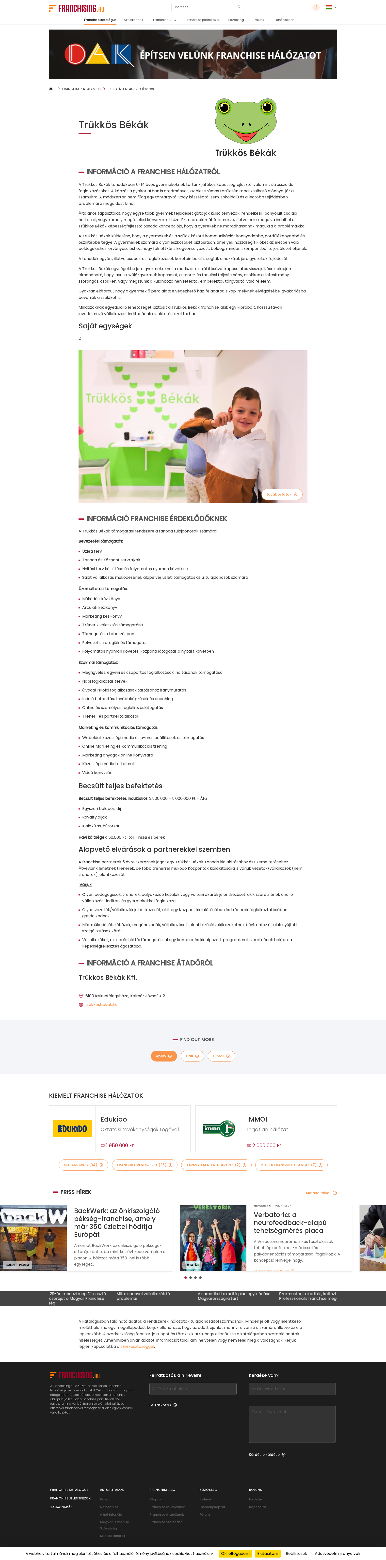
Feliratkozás (163, 1405)
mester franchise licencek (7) (291, 1164)
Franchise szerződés (166, 1522)
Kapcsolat (257, 1507)
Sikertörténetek (112, 1535)
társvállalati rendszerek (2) (216, 1164)
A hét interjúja (111, 1514)
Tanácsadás (284, 19)
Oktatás (147, 88)
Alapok (155, 1499)
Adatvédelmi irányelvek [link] (337, 1553)
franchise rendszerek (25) (144, 1164)
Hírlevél (205, 1499)
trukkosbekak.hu (101, 1004)
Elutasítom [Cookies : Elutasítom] (267, 1553)
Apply (164, 1056)
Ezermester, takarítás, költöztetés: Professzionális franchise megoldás (323, 1296)
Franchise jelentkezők (203, 19)
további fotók (282, 494)
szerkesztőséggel (137, 1346)
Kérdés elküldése (267, 1454)
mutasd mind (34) (83, 1164)
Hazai (104, 1499)
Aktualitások (133, 19)
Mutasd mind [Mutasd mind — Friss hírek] (321, 1192)
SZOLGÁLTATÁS (120, 88)
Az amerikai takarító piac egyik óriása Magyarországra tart (245, 1296)
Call (192, 1056)
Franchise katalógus (100, 19)
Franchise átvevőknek (167, 1507)
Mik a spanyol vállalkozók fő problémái (154, 1296)
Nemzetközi (109, 1507)
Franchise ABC (164, 19)
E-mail (221, 1056)
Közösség (236, 19)
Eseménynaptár (212, 1507)
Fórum (204, 1514)
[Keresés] (205, 7)
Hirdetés (256, 1499)
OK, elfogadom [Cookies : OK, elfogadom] (235, 1553)
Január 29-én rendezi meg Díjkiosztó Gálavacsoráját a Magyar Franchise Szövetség (81, 1298)
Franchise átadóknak (167, 1514)
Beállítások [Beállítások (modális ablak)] (296, 1553)
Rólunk (259, 19)
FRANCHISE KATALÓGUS (81, 88)
